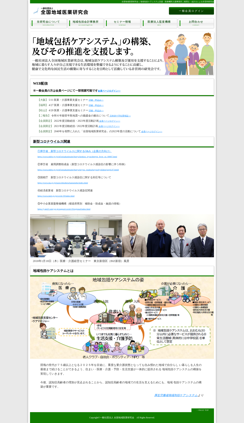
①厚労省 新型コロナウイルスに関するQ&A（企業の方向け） (75, 151)
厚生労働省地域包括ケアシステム (176, 395)
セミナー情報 (122, 23)
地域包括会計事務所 (85, 23)
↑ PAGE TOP (203, 410)
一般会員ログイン (191, 11)
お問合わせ (196, 23)
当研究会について (48, 23)
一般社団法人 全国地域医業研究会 (117, 417)
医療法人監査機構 (159, 23)
